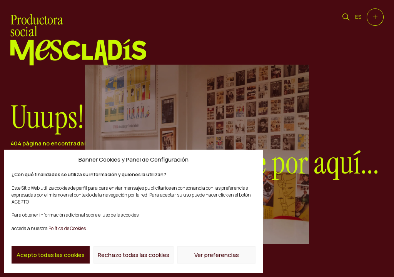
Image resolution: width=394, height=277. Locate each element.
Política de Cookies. (67, 228)
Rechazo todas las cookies (133, 255)
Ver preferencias (216, 255)
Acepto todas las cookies (51, 255)
